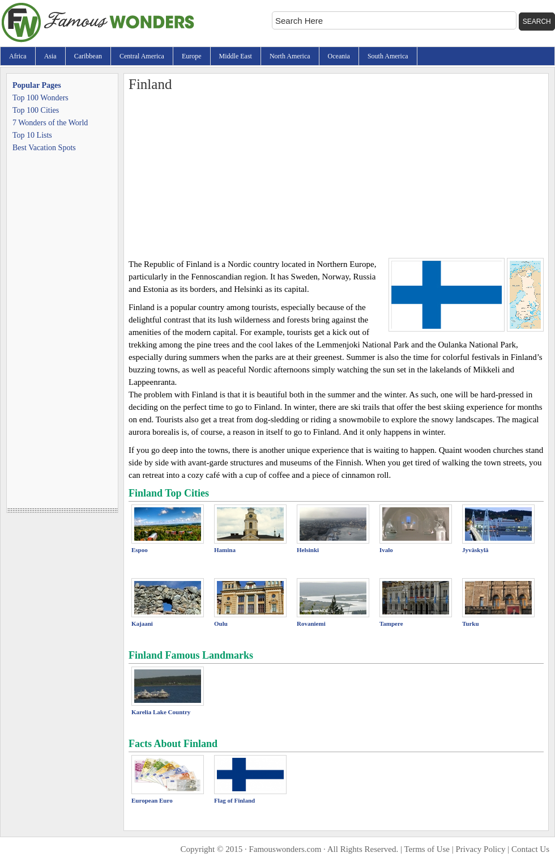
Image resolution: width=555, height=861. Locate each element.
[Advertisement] (336, 173)
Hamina (225, 549)
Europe (192, 56)
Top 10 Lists (32, 135)
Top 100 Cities (35, 110)
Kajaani (142, 623)
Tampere (391, 623)
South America (388, 56)
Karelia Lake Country (160, 712)
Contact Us (530, 849)
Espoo (139, 549)
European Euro (152, 800)
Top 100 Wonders (40, 98)
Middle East (235, 56)
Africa (18, 56)
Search (537, 22)
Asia (50, 56)
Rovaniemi (311, 623)
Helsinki (308, 549)
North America (290, 56)
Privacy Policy (481, 849)
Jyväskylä (475, 549)
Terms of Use (427, 849)
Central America (141, 56)
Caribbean (88, 56)
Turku (470, 623)
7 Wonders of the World (50, 122)
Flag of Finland (234, 800)
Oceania (339, 56)
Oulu (221, 623)
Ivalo (386, 549)
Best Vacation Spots (44, 147)
